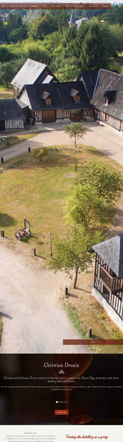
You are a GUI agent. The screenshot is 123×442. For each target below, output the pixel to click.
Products (34, 6)
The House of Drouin (18, 6)
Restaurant (93, 6)
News (68, 6)
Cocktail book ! (110, 21)
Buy (3, 6)
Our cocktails (56, 6)
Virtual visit (61, 412)
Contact (105, 6)
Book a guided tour (110, 14)
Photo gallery (79, 6)
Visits (44, 6)
